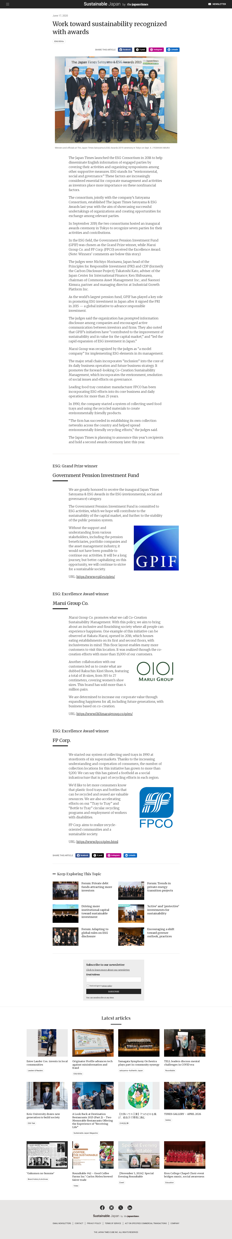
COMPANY (175, 1223)
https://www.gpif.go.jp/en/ (95, 577)
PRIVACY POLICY (94, 1223)
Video (76, 1186)
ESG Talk (31, 1123)
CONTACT (79, 1223)
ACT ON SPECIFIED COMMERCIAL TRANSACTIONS (146, 1223)
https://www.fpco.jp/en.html (97, 842)
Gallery (168, 1120)
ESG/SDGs (59, 41)
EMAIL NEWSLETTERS (62, 1223)
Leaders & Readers (35, 1071)
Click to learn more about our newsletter (108, 969)
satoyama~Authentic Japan (131, 1071)
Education (169, 1183)
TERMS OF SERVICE (113, 1223)
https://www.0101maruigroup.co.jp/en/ (104, 714)
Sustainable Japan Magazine (86, 1133)
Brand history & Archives (38, 1179)
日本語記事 (124, 1123)
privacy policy (107, 986)
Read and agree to (99, 986)
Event (121, 1183)
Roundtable (170, 1071)
